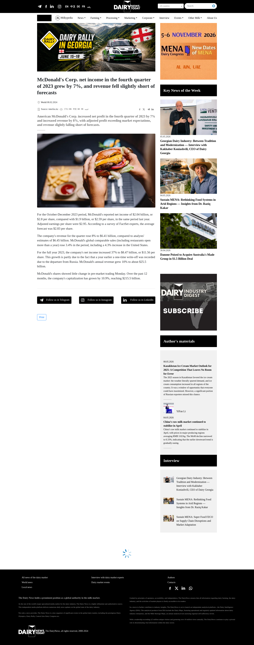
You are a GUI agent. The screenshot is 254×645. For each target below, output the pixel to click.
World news (27, 582)
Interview (164, 18)
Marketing (129, 18)
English (43, 18)
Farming (95, 18)
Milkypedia (64, 18)
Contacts (171, 582)
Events (177, 18)
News (80, 18)
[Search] (198, 6)
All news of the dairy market (35, 577)
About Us (212, 18)
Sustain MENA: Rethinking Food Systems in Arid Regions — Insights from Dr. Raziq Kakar (188, 203)
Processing (111, 18)
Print (41, 317)
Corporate (147, 18)
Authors (171, 577)
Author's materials (179, 341)
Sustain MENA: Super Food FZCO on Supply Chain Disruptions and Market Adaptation (194, 521)
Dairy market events (100, 582)
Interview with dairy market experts (107, 577)
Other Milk (194, 18)
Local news (27, 587)
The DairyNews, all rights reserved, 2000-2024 (53, 631)
